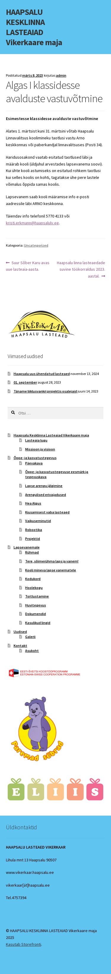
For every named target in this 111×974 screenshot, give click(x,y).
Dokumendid (35, 613)
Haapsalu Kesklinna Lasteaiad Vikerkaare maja (51, 435)
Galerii (30, 636)
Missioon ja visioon (40, 449)
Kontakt (20, 645)
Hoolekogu (34, 587)
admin (61, 75)
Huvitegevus (35, 605)
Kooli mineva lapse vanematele (50, 570)
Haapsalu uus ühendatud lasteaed (42, 373)
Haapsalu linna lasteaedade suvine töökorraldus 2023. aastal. (81, 269)
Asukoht (32, 650)
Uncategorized (36, 245)
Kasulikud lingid (37, 622)
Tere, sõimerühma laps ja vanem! (51, 561)
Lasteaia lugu (36, 440)
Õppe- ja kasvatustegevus (35, 458)
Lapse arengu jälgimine (43, 485)
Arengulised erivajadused (45, 494)
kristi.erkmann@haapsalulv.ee (32, 223)
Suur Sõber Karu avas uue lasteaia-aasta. (28, 265)
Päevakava (34, 463)
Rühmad (32, 552)
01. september (25, 382)
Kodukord (33, 578)
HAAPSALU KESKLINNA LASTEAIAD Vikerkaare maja (34, 27)
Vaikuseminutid (38, 520)
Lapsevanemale (27, 547)
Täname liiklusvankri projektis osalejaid (45, 391)
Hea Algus (33, 503)
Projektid (32, 538)
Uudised (20, 631)
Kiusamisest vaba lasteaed (47, 512)
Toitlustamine (37, 596)
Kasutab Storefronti (23, 944)
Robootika (33, 529)
